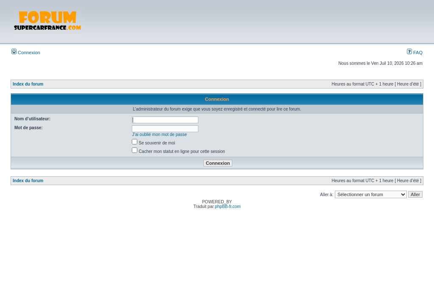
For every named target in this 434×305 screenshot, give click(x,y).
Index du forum (28, 84)
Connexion (25, 52)
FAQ (415, 52)
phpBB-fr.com (228, 206)
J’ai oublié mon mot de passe (159, 134)
